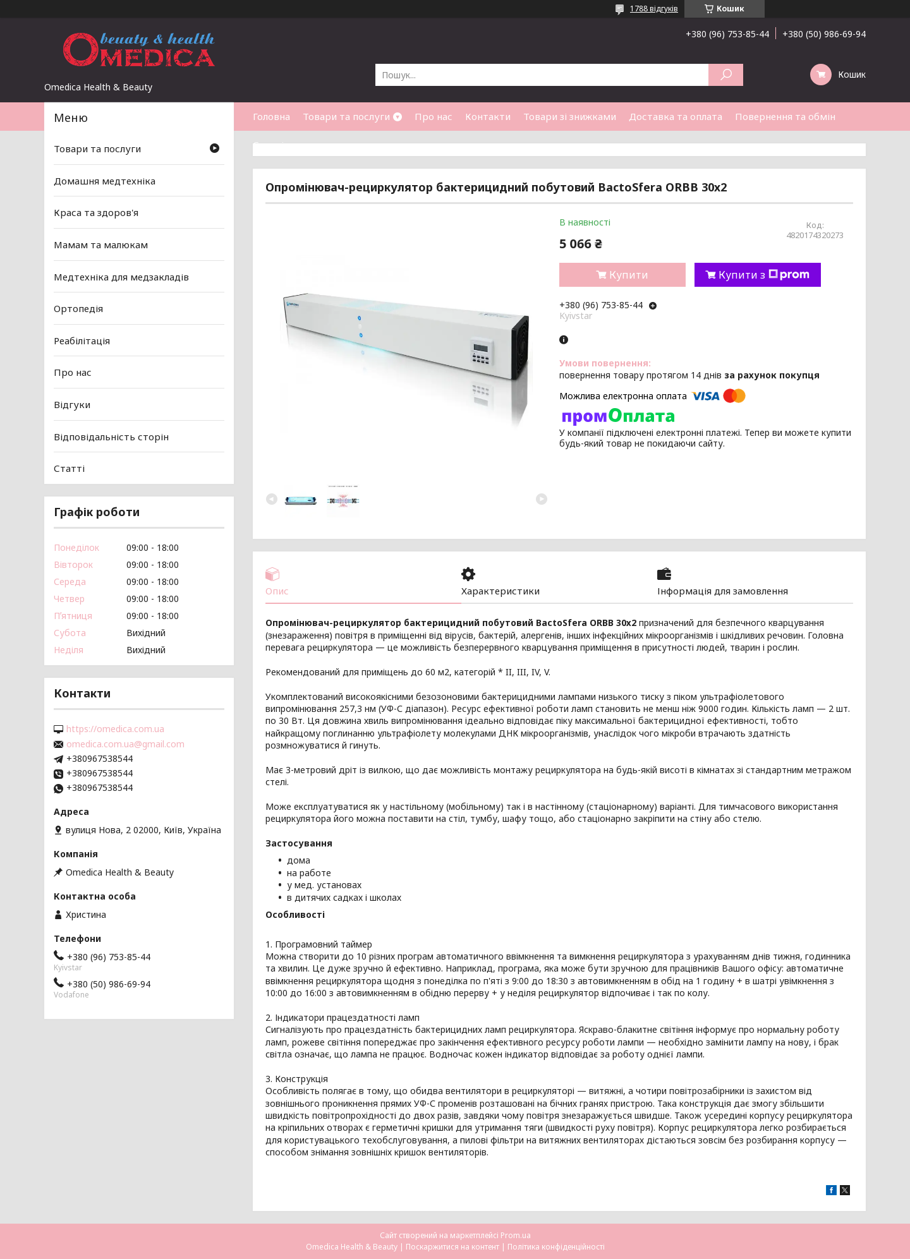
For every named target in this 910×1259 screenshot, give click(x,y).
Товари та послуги (346, 116)
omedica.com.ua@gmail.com (125, 744)
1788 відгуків (654, 8)
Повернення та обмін (785, 116)
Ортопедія (78, 308)
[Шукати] (725, 75)
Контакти (488, 116)
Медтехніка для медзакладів (121, 276)
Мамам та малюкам (101, 244)
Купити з (764, 275)
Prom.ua (515, 1235)
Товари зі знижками (569, 116)
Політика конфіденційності (556, 1246)
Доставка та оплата (675, 116)
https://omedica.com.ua (115, 729)
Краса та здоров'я (96, 212)
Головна (271, 116)
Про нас (433, 116)
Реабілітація (82, 340)
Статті (268, 144)
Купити (628, 275)
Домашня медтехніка (104, 180)
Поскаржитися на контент (452, 1246)
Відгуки (72, 404)
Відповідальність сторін (111, 436)
